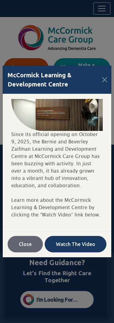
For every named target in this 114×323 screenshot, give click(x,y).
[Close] (104, 80)
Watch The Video (75, 244)
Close (25, 244)
